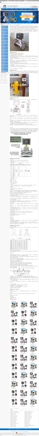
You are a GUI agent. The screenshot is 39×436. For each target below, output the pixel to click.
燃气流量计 (13, 406)
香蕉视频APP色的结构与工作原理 (29, 411)
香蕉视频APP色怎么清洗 (13, 414)
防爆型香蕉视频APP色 (13, 388)
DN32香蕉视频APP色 (32, 362)
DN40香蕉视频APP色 (23, 362)
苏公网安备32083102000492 (20, 433)
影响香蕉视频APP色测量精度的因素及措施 (30, 425)
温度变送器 (3, 66)
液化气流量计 (13, 344)
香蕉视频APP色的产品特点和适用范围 (14, 412)
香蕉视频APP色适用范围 (27, 414)
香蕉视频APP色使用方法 (13, 424)
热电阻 (3, 69)
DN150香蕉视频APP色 (13, 353)
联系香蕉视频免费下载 (3, 72)
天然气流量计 (23, 406)
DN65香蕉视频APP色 (32, 353)
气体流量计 (3, 48)
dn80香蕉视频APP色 (32, 397)
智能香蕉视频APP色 (32, 406)
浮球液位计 (3, 54)
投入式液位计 (3, 60)
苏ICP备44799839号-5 (26, 431)
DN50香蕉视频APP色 (13, 362)
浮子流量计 (3, 45)
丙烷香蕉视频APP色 (23, 309)
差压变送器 (3, 63)
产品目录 (2, 24)
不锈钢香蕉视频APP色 (13, 397)
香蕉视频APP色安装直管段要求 (14, 411)
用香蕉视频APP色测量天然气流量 (14, 423)
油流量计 (3, 30)
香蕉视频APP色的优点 (27, 423)
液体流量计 (3, 27)
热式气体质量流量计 (4, 42)
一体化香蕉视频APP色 (23, 388)
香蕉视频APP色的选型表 (27, 424)
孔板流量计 (3, 39)
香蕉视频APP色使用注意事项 (28, 413)
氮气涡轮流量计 (14, 335)
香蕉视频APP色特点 (27, 426)
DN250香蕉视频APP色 (23, 344)
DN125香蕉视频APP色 (23, 353)
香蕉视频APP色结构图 (13, 425)
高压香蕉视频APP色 (23, 397)
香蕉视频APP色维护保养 (13, 426)
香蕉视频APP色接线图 (13, 422)
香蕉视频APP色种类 (27, 422)
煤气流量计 (23, 335)
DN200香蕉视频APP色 (32, 344)
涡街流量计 (3, 36)
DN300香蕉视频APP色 (32, 335)
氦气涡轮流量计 (33, 309)
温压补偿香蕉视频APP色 (33, 388)
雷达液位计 (3, 57)
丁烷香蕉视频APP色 (13, 309)
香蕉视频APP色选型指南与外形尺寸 (29, 412)
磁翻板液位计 (3, 51)
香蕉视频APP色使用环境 (13, 413)
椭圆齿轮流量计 (4, 33)
